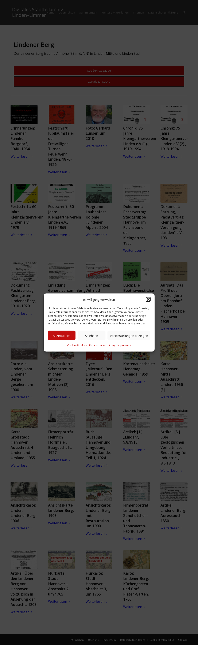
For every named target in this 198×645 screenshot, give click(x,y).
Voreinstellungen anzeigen (129, 335)
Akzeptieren (61, 335)
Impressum (124, 345)
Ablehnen (91, 335)
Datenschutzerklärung (102, 345)
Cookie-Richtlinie (77, 345)
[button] (148, 299)
